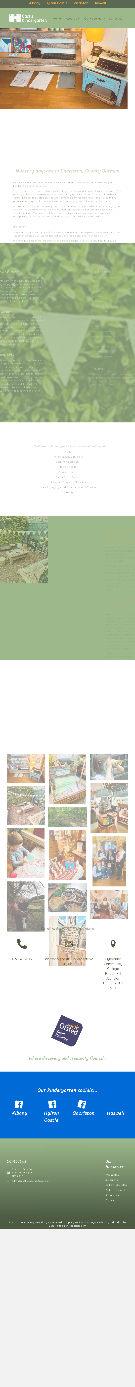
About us (64, 18)
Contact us (108, 18)
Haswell (100, 2)
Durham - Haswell (115, 1190)
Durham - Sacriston (116, 1184)
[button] (72, 18)
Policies (109, 1200)
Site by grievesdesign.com (71, 1225)
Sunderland (111, 1179)
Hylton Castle (56, 2)
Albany (34, 2)
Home (49, 18)
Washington (112, 1174)
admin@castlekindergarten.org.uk (30, 1180)
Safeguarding (112, 1195)
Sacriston (81, 2)
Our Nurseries (85, 18)
